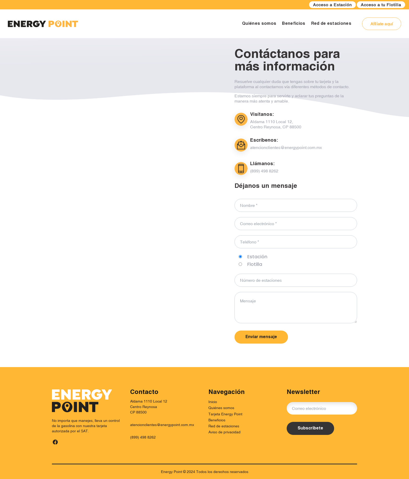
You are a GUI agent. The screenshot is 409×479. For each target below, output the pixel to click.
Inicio (212, 402)
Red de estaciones (223, 426)
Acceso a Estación (332, 4)
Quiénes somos (221, 408)
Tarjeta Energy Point (225, 414)
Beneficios (216, 420)
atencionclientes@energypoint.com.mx (162, 425)
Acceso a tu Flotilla (381, 4)
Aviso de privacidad (224, 432)
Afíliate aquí (381, 23)
